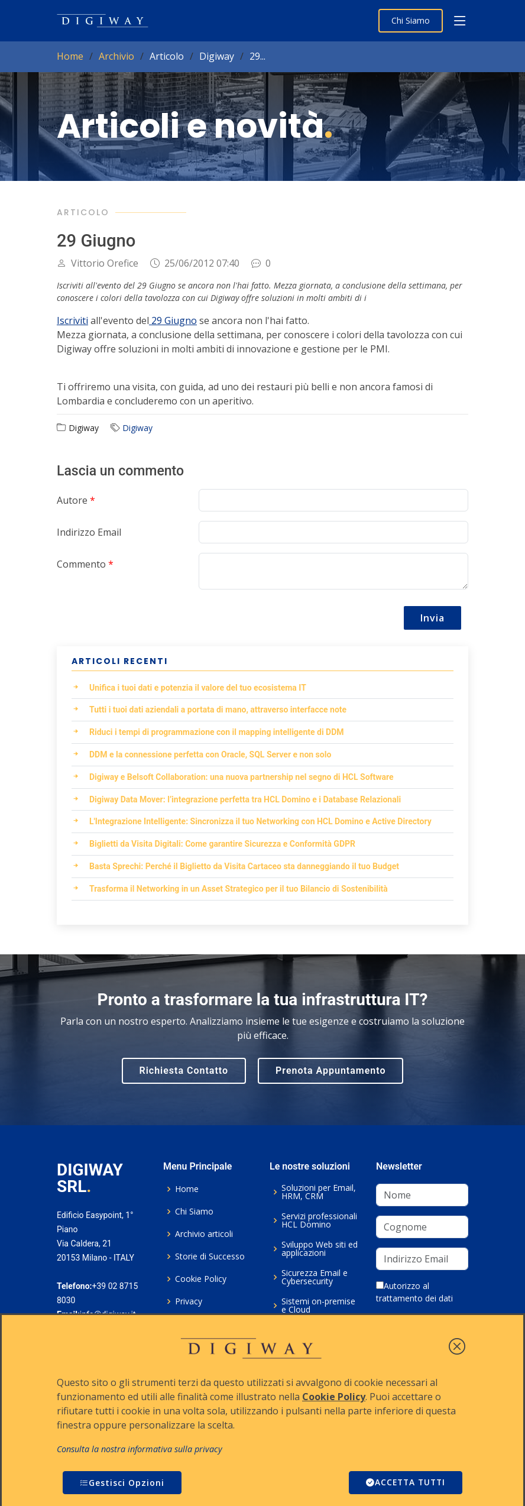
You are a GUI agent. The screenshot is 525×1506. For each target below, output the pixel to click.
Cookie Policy (200, 1279)
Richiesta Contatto (184, 1070)
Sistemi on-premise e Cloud (318, 1305)
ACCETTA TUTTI (403, 1482)
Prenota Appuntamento (330, 1070)
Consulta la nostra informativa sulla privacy (139, 1449)
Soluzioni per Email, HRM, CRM (318, 1192)
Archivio (116, 56)
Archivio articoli (204, 1234)
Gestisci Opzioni (122, 1482)
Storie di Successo (210, 1256)
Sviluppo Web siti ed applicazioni (319, 1249)
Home (70, 56)
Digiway (137, 427)
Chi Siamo (410, 20)
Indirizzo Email (89, 532)
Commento (85, 564)
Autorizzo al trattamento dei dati (414, 1292)
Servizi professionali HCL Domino (319, 1220)
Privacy (188, 1301)
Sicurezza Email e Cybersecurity (314, 1277)
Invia (432, 617)
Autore (76, 500)
